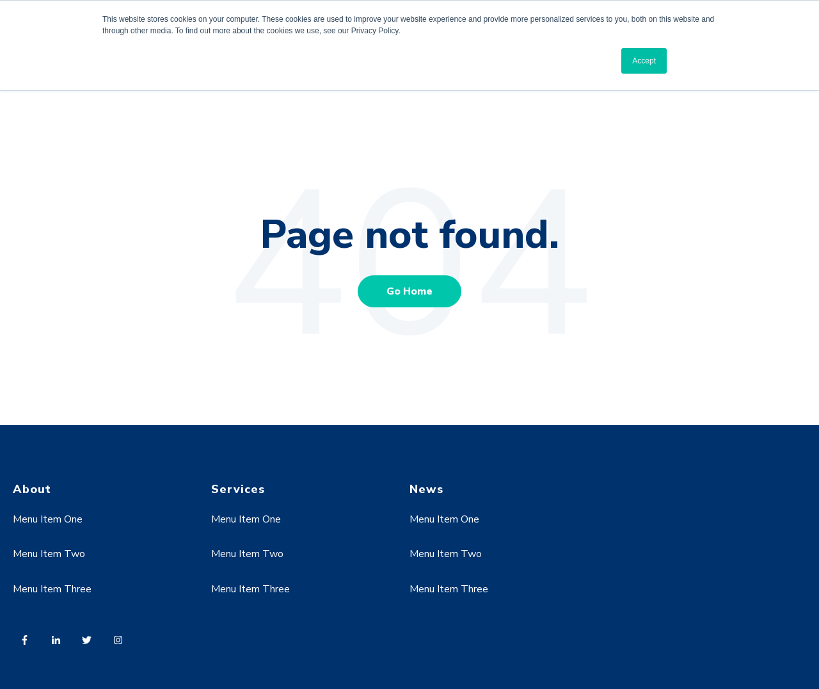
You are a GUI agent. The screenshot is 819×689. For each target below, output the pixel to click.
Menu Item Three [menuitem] (52, 589)
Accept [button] (644, 60)
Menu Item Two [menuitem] (49, 554)
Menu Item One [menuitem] (48, 519)
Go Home (409, 291)
